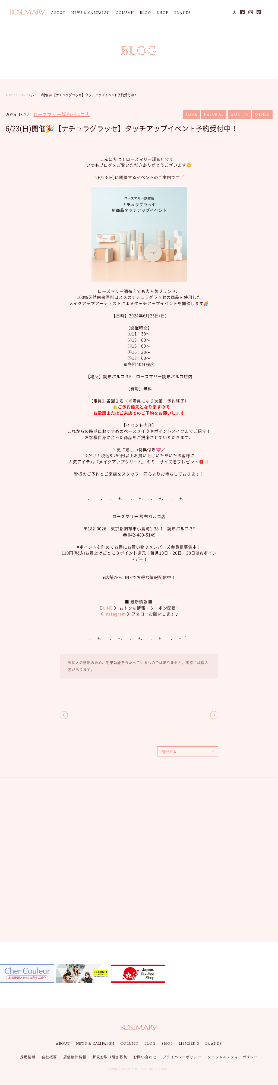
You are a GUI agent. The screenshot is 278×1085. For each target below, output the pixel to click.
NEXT (214, 715)
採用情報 (28, 1057)
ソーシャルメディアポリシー (232, 1057)
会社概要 (49, 1057)
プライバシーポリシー (182, 1057)
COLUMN (125, 12)
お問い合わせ (145, 1057)
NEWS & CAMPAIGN (90, 12)
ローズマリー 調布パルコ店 (61, 114)
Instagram (115, 614)
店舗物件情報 (75, 1057)
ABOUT (58, 12)
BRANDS (182, 12)
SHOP (162, 12)
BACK (64, 715)
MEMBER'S (189, 1043)
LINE (108, 608)
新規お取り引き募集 (109, 1057)
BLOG (145, 12)
